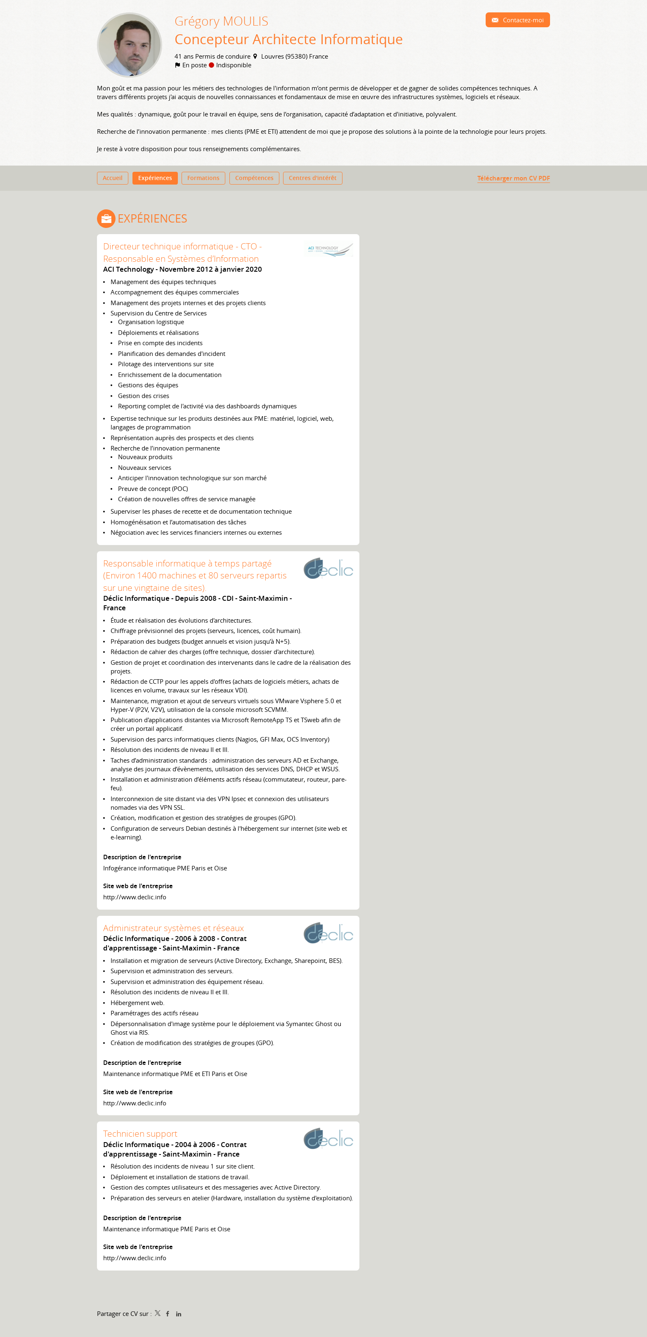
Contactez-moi (522, 20)
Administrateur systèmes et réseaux (173, 929)
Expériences (152, 220)
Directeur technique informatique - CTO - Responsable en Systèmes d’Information (182, 254)
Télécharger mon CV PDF (513, 179)
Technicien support (140, 1135)
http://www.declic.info (134, 898)
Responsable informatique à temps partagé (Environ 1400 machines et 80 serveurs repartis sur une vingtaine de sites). (195, 577)
